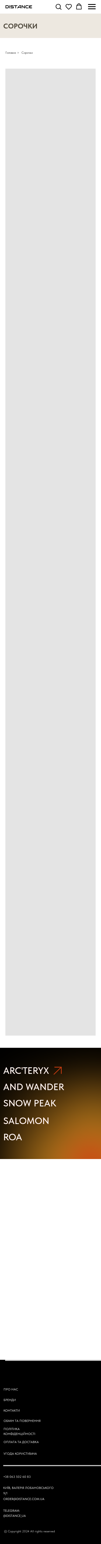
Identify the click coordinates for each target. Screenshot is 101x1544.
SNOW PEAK (29, 1103)
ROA (12, 1137)
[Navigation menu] (92, 6)
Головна (10, 53)
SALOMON (26, 1120)
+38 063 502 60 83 (17, 1477)
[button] (58, 6)
